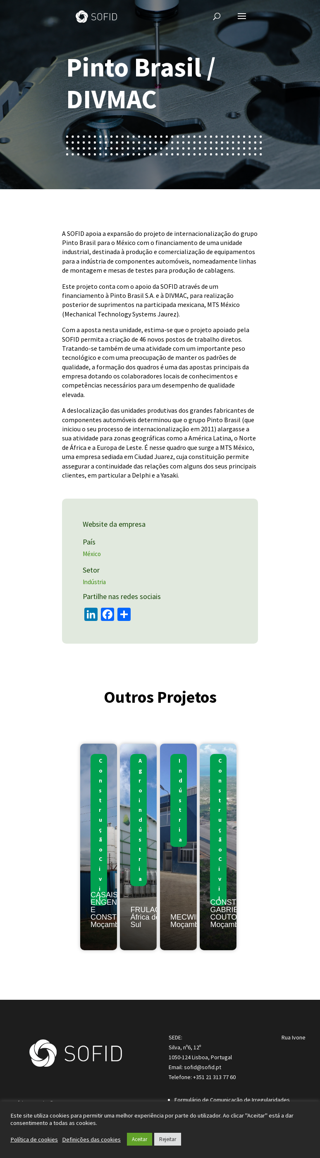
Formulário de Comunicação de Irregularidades (232, 1099)
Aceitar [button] (139, 1139)
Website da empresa (116, 524)
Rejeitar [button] (167, 1139)
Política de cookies (34, 1139)
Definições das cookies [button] (91, 1139)
